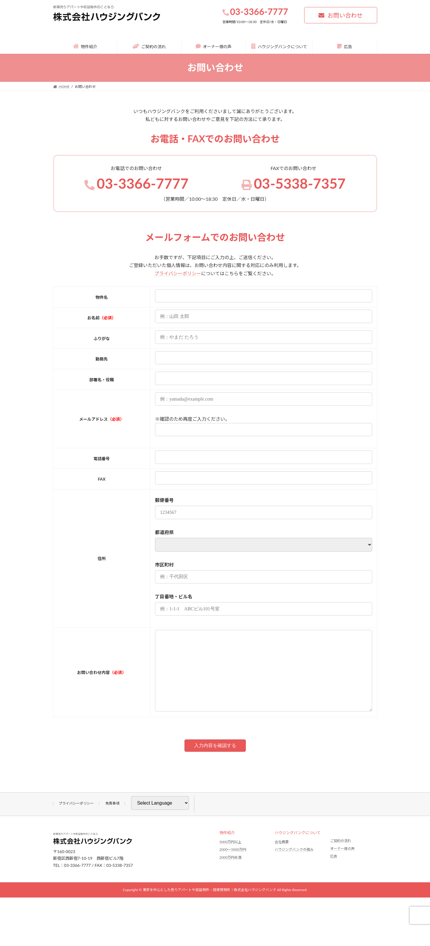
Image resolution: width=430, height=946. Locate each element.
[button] (340, 15)
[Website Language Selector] (160, 819)
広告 (333, 872)
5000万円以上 (231, 858)
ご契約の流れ (340, 857)
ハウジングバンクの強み (294, 866)
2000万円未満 (231, 874)
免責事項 (112, 819)
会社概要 (282, 858)
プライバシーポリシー (177, 273)
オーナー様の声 (342, 864)
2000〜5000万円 (233, 866)
